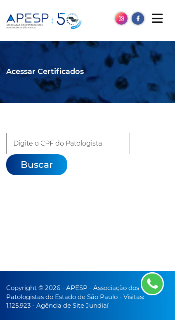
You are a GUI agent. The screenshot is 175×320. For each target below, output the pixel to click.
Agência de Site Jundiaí (72, 305)
